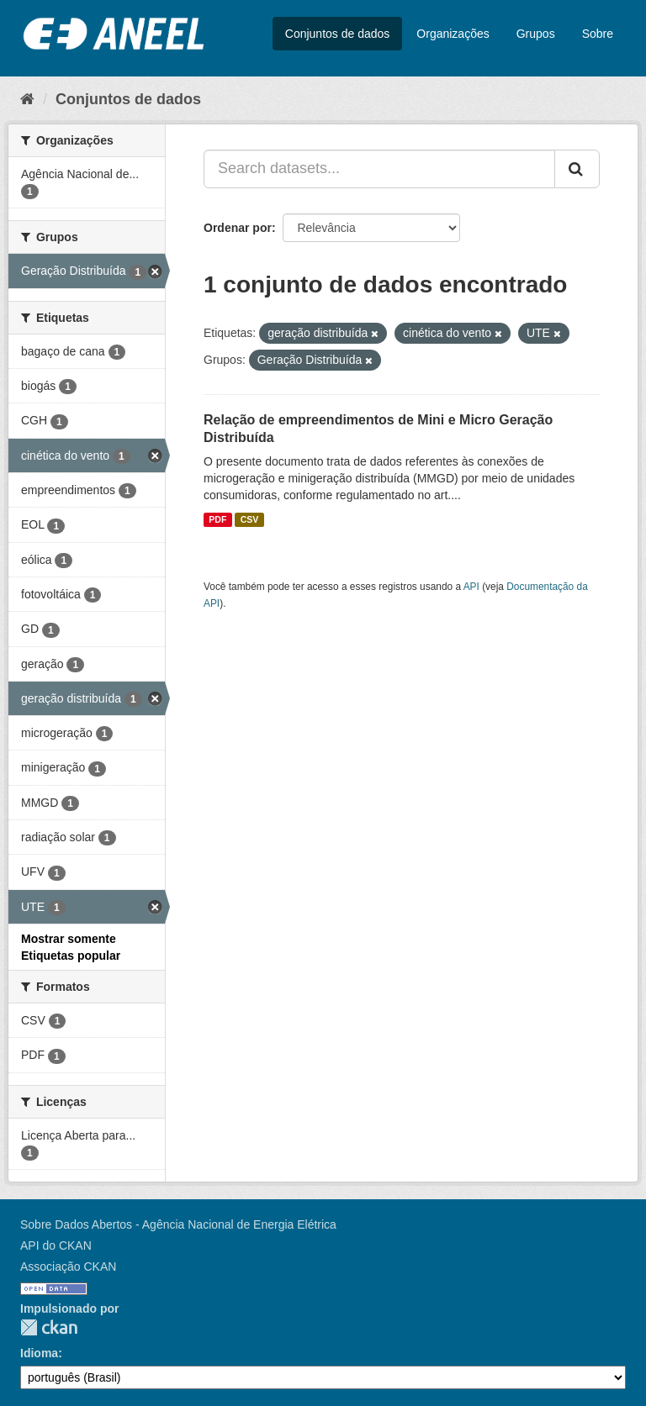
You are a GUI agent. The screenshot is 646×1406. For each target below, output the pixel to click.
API (471, 586)
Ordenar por (238, 227)
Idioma (39, 1353)
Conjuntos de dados (337, 33)
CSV (250, 519)
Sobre (597, 33)
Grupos (535, 33)
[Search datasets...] (379, 169)
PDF (217, 519)
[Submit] (577, 169)
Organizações (452, 33)
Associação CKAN (68, 1266)
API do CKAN (56, 1245)
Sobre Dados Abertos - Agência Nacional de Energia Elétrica (178, 1224)
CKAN (48, 1327)
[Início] (27, 99)
